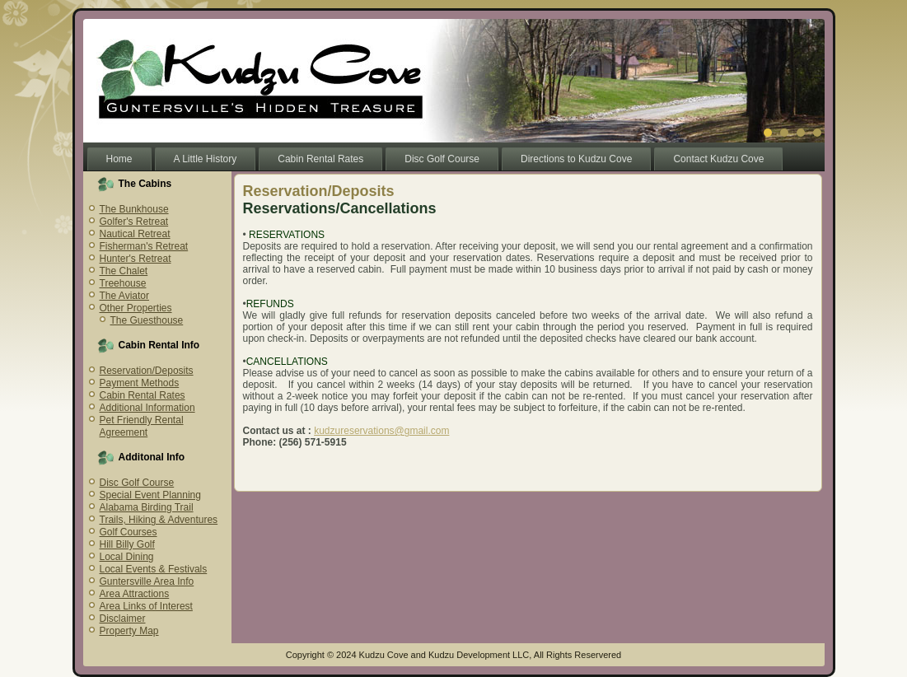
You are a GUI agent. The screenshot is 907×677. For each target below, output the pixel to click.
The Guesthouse (147, 320)
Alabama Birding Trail (147, 507)
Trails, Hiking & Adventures (159, 519)
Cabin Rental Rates (320, 159)
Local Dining (127, 557)
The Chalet (124, 271)
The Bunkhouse (134, 209)
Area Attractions (135, 594)
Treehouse (123, 283)
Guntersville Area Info (147, 581)
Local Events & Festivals (154, 569)
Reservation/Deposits (147, 370)
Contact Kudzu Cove (718, 159)
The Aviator (124, 295)
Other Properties (136, 308)
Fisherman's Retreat (144, 246)
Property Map (129, 631)
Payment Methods (140, 383)
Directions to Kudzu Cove (576, 159)
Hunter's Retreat (135, 258)
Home (119, 159)
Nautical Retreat (135, 234)
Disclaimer (123, 618)
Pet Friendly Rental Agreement (142, 426)
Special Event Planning (150, 495)
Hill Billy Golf (127, 544)
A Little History (205, 159)
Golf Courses (128, 532)
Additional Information (147, 407)
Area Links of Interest (146, 606)
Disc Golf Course (441, 159)
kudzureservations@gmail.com (381, 431)
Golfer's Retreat (134, 221)
